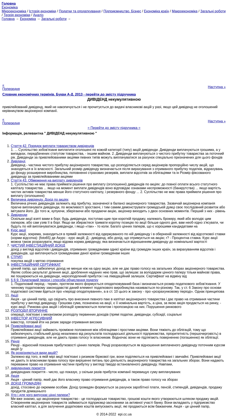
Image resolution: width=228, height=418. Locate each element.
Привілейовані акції (26, 326)
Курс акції (18, 230)
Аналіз (38, 15)
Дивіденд (18, 161)
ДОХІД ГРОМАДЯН (26, 383)
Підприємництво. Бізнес (122, 11)
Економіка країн (156, 11)
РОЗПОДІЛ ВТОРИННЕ (29, 310)
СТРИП (16, 257)
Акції (14, 295)
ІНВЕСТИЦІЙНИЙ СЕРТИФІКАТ (36, 264)
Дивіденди (19, 215)
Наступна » (217, 87)
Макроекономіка (185, 11)
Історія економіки (42, 11)
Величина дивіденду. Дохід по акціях (39, 199)
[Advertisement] (114, 50)
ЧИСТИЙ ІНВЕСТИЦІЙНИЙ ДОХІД (38, 245)
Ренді (15, 341)
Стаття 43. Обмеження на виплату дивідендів (47, 180)
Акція (15, 376)
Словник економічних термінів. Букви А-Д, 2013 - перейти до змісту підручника (69, 94)
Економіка (10, 7)
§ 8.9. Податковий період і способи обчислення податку (54, 280)
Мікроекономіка (14, 11)
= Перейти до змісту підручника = (114, 128)
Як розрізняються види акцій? (34, 353)
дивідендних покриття (28, 368)
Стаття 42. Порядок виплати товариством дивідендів (52, 146)
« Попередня (11, 87)
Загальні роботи (213, 11)
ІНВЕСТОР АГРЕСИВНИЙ (31, 318)
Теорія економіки (17, 15)
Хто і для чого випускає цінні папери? (40, 395)
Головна (8, 19)
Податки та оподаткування (80, 11)
